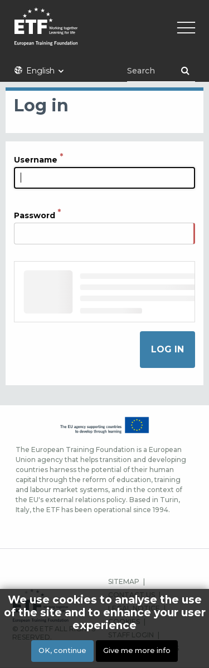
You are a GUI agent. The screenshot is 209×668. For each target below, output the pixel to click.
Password (34, 215)
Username (35, 160)
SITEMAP (123, 581)
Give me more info (137, 650)
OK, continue (62, 650)
